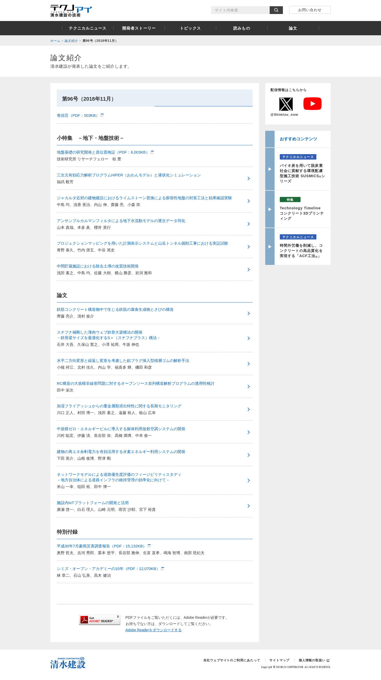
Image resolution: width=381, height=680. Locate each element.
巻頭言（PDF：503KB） (78, 115)
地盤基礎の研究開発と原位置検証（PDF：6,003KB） (103, 152)
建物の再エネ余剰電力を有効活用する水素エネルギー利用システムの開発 (121, 451)
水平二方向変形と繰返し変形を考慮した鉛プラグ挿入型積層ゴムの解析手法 (123, 360)
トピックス (190, 28)
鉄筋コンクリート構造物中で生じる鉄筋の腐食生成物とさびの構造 (115, 309)
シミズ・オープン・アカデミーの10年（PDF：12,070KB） (108, 568)
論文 (293, 28)
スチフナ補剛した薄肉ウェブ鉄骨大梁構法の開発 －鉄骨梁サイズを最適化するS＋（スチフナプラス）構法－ (109, 335)
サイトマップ (279, 660)
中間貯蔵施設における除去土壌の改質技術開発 (98, 266)
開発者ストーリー (139, 28)
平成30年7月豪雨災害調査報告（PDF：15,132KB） (102, 546)
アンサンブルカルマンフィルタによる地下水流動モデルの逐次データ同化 (121, 220)
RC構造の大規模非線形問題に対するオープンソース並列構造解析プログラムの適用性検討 (135, 383)
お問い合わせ (310, 10)
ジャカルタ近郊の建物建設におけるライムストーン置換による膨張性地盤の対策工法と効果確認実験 (144, 198)
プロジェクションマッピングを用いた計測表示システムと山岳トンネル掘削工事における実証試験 (142, 243)
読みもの (241, 28)
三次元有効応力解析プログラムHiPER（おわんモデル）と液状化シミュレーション (129, 175)
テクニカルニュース (87, 28)
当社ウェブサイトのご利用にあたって (231, 660)
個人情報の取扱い (312, 660)
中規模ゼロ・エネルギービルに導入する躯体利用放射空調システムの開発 (121, 429)
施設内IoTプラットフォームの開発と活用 (93, 502)
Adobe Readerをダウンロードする (154, 630)
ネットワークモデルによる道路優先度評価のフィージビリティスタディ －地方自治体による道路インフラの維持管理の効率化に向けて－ (119, 477)
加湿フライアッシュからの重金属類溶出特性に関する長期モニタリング (119, 406)
